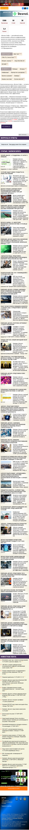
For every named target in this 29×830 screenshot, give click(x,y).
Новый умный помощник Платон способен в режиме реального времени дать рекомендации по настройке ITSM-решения (15, 720)
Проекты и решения (7, 75)
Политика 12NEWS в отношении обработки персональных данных (12, 819)
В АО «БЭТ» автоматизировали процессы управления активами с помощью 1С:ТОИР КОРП (13, 730)
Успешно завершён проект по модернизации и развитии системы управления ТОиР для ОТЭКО (13, 672)
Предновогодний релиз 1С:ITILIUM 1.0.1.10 (14, 677)
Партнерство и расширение (18, 72)
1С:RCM (10, 121)
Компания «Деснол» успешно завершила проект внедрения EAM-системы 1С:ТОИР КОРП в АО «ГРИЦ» (14, 695)
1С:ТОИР (14, 119)
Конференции (5, 72)
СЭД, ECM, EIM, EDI (20, 61)
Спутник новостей (19, 79)
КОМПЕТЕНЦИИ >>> (7, 54)
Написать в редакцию (7, 802)
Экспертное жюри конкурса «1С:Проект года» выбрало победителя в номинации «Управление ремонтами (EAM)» (14, 737)
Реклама (4, 803)
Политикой (4, 826)
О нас (3, 799)
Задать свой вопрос (24, 134)
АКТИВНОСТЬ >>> (6, 69)
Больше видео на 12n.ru (13, 788)
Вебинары (15, 69)
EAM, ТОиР (17, 54)
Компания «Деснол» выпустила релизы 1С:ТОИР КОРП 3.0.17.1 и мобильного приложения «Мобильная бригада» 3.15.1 (14, 766)
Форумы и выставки (7, 79)
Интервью (23, 69)
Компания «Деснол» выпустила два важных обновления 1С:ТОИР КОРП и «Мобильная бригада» (13, 759)
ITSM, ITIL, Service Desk (9, 57)
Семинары (17, 75)
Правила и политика (6, 806)
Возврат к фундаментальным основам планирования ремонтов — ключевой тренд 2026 (13, 689)
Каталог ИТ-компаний (4, 8)
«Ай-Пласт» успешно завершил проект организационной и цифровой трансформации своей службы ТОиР (13, 666)
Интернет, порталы (7, 61)
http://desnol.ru (6, 126)
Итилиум (3, 122)
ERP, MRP (5, 64)
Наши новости (5, 800)
